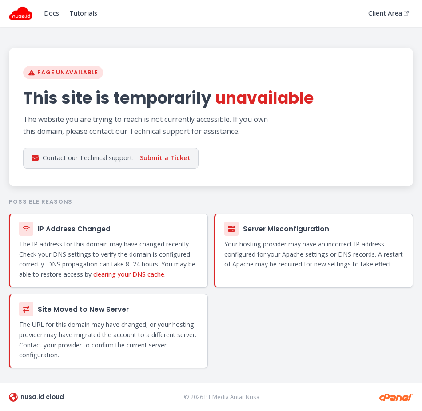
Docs (51, 13)
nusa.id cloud (36, 397)
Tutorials (83, 13)
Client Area (388, 13)
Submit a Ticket (165, 157)
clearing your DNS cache (128, 274)
